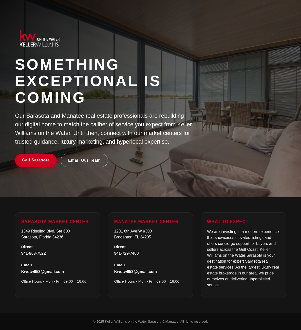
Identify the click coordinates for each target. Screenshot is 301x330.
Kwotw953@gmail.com (42, 272)
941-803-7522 (33, 253)
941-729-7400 (126, 253)
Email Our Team (84, 160)
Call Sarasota (36, 160)
